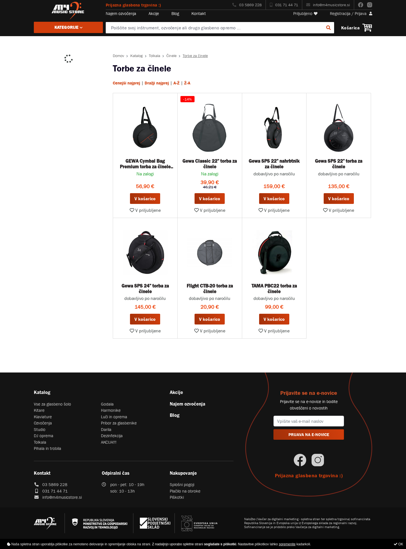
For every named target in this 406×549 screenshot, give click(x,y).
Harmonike (111, 410)
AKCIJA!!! (108, 442)
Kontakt (198, 13)
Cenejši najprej (126, 82)
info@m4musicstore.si (328, 5)
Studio (39, 429)
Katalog (136, 55)
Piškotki (177, 497)
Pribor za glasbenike (119, 423)
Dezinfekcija (112, 435)
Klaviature (43, 416)
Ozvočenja (43, 423)
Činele (171, 55)
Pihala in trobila (47, 448)
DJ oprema (43, 435)
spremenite (287, 544)
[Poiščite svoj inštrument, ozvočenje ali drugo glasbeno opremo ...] (220, 27)
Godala (107, 404)
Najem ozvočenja (121, 13)
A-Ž (176, 82)
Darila (106, 429)
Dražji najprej (157, 82)
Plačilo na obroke (185, 491)
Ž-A (187, 82)
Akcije (154, 13)
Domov (118, 55)
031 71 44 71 (284, 5)
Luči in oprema (114, 416)
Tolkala (154, 55)
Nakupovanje (183, 473)
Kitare (39, 410)
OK (398, 544)
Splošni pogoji (182, 484)
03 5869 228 (247, 5)
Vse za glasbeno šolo (52, 404)
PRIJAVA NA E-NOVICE (308, 434)
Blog (175, 13)
